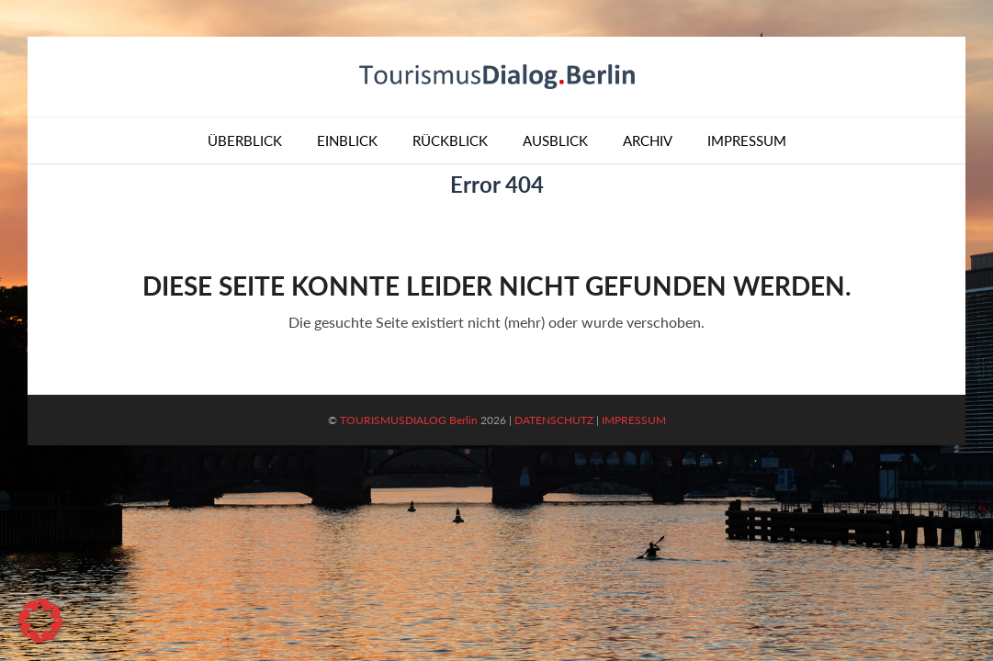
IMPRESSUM (634, 420)
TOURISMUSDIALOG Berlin (409, 420)
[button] (40, 620)
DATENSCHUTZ (553, 420)
